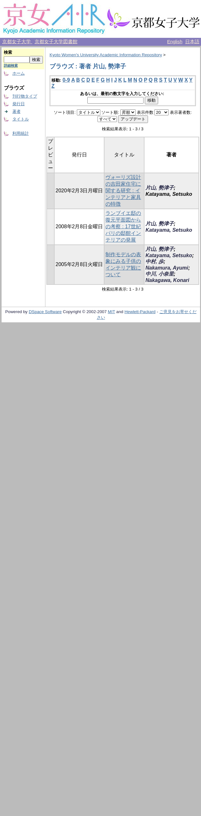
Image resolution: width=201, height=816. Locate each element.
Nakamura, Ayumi (166, 268)
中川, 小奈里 (159, 274)
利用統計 (20, 133)
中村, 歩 (154, 261)
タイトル (20, 119)
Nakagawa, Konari (167, 280)
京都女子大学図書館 (56, 41)
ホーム (18, 73)
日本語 (192, 41)
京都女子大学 (17, 41)
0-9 (66, 80)
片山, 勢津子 (159, 187)
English (174, 41)
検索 (8, 52)
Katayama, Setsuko (168, 230)
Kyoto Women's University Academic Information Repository (106, 54)
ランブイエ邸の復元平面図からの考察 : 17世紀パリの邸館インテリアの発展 (123, 226)
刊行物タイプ (24, 96)
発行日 (18, 103)
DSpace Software (45, 311)
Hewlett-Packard (140, 311)
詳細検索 (11, 65)
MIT (111, 311)
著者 (16, 111)
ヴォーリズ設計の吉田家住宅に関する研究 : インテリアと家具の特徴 (123, 191)
